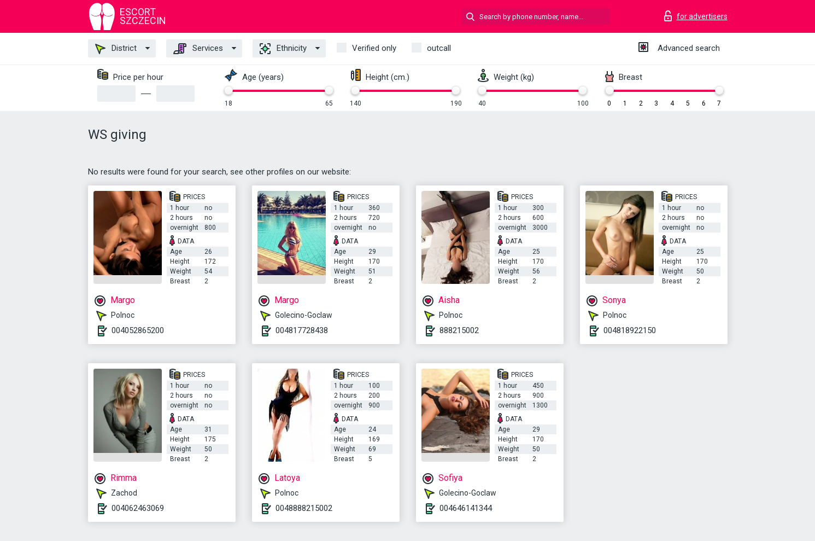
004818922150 (629, 330)
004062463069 (138, 508)
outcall (439, 48)
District (116, 48)
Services (198, 48)
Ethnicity (283, 48)
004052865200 (138, 330)
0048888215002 (303, 508)
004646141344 (465, 508)
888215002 (459, 330)
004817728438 (301, 330)
